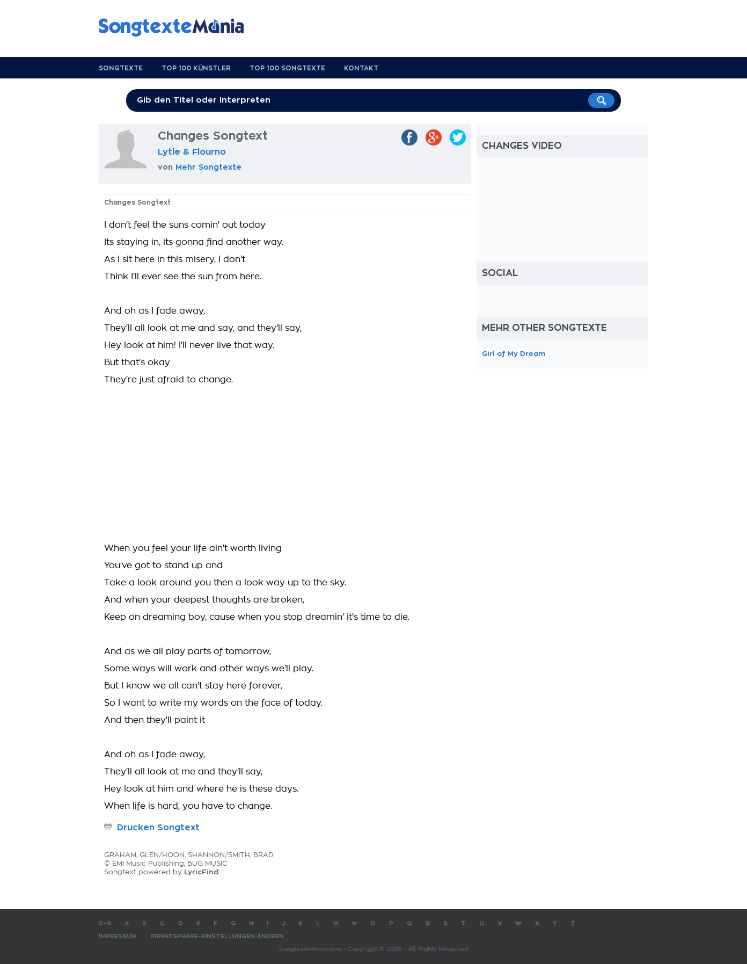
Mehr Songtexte (208, 167)
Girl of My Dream (513, 353)
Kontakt (361, 68)
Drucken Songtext (158, 827)
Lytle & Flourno (192, 152)
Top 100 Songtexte (287, 68)
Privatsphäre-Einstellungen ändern (217, 936)
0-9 (105, 923)
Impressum (118, 936)
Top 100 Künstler (196, 68)
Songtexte (121, 68)
